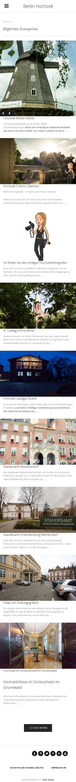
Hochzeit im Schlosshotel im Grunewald (30, 670)
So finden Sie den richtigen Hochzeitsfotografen (35, 262)
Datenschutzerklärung (27, 767)
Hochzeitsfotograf (16, 127)
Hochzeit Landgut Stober (20, 398)
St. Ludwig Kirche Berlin (18, 330)
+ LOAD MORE (38, 727)
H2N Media (48, 779)
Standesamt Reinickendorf (21, 466)
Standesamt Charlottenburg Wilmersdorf (30, 535)
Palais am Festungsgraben (21, 602)
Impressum (58, 767)
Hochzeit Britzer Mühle (18, 118)
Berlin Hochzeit (38, 6)
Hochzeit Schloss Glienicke (21, 186)
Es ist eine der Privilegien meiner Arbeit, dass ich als (29, 404)
